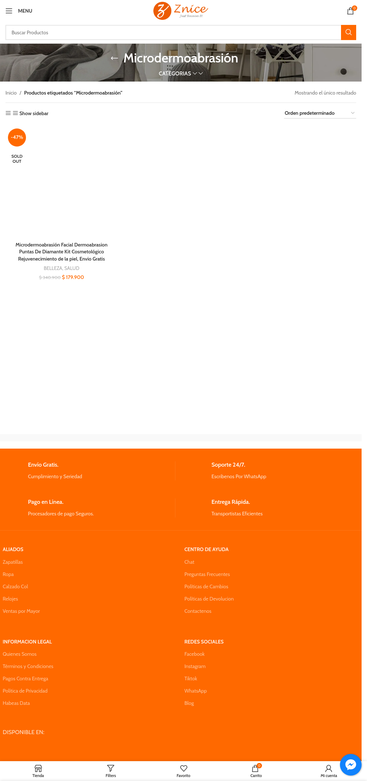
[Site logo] (180, 10)
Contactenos (197, 611)
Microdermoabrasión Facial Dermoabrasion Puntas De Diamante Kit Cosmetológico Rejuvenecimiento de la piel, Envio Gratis (61, 251)
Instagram (195, 666)
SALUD (71, 268)
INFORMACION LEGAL (27, 641)
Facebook (194, 654)
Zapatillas (13, 562)
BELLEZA (53, 268)
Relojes (10, 598)
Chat (189, 562)
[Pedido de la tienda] (320, 113)
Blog (189, 703)
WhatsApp (195, 691)
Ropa (8, 574)
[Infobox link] (89, 470)
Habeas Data (16, 703)
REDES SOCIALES (204, 641)
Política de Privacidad (25, 691)
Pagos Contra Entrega (25, 678)
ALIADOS (13, 549)
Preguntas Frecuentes (207, 574)
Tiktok (190, 678)
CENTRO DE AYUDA (206, 549)
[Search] (180, 32)
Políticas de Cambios (206, 586)
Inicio (11, 93)
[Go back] (114, 58)
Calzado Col (15, 586)
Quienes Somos (20, 654)
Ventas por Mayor (21, 611)
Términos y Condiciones (28, 666)
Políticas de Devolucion (209, 598)
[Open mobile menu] (19, 11)
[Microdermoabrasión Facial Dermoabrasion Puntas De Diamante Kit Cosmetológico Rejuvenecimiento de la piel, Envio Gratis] (61, 182)
